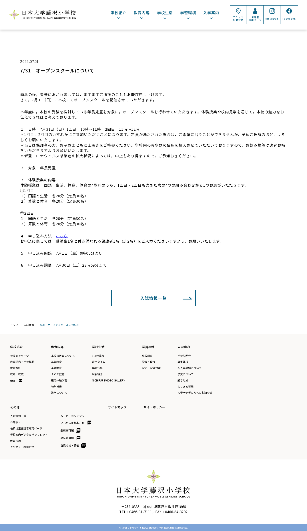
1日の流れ (98, 355)
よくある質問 (185, 386)
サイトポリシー (154, 407)
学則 (13, 381)
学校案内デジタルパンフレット (29, 434)
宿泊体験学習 (59, 380)
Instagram (272, 18)
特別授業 (56, 386)
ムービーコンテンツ (72, 415)
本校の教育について (63, 355)
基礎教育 (56, 361)
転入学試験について (189, 367)
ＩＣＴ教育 (57, 374)
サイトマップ (117, 407)
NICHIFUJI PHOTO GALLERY (108, 380)
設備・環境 (148, 361)
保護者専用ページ (255, 19)
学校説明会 (184, 355)
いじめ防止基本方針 (72, 423)
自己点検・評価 (69, 445)
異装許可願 (67, 438)
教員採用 (15, 440)
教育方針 (15, 367)
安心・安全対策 (151, 367)
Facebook (289, 18)
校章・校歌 (17, 374)
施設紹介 (147, 355)
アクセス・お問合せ (22, 446)
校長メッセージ (19, 355)
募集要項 (182, 361)
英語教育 (56, 367)
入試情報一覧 (153, 298)
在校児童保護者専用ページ (26, 428)
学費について (185, 374)
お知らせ (15, 422)
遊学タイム (98, 361)
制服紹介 (97, 374)
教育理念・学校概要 (22, 361)
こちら (62, 235)
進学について (59, 392)
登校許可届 (67, 430)
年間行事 (97, 367)
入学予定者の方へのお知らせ (194, 392)
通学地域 (182, 380)
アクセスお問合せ (238, 19)
